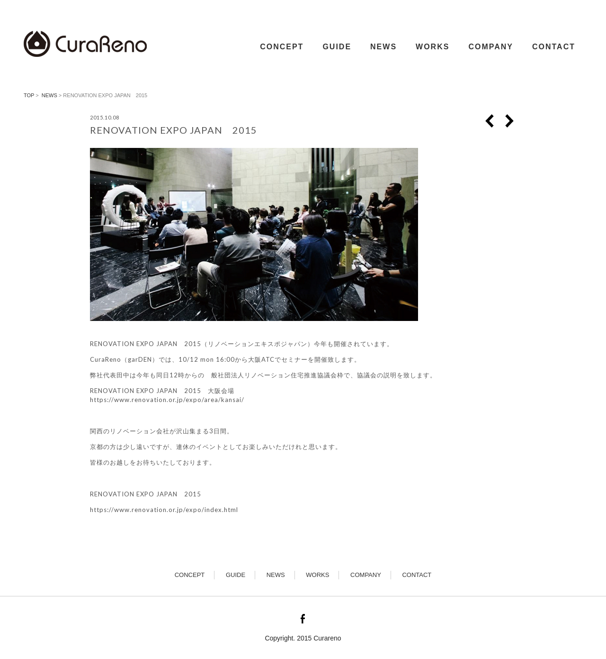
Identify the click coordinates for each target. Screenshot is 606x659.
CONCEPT (281, 47)
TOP (29, 95)
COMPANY (490, 47)
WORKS (432, 47)
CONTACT (553, 47)
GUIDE (336, 47)
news (49, 95)
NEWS (383, 47)
